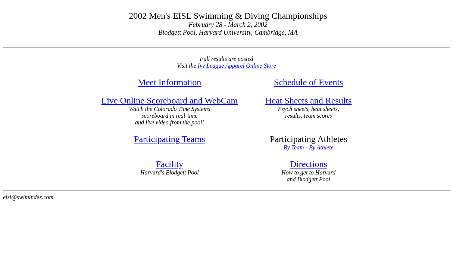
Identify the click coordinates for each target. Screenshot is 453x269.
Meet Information (169, 82)
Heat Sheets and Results (308, 100)
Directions (308, 164)
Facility (169, 164)
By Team (294, 147)
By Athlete (321, 147)
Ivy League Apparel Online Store (237, 65)
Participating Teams (169, 139)
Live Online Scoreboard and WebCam (169, 100)
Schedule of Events (308, 82)
